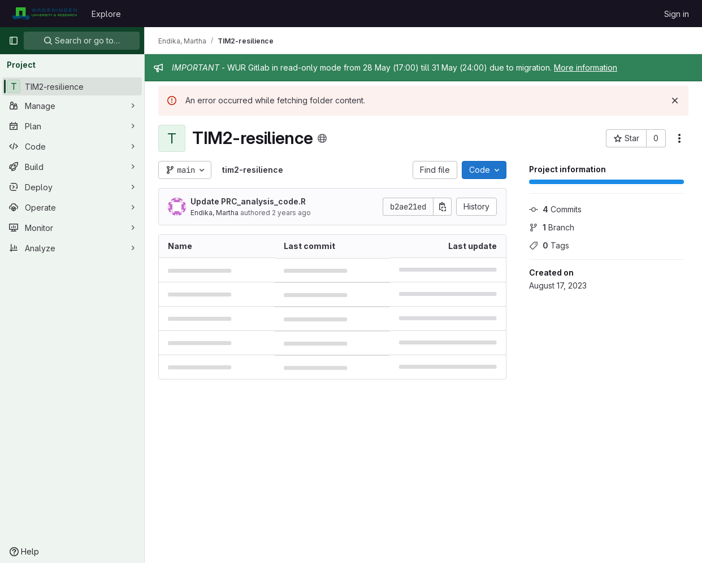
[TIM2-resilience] (72, 86)
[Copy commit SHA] (443, 207)
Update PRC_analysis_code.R (248, 201)
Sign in (676, 14)
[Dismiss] (675, 100)
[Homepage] (44, 14)
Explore (106, 14)
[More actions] (679, 138)
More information (585, 67)
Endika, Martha (214, 212)
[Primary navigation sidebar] (14, 41)
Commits (555, 209)
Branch (551, 227)
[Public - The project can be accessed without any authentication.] (322, 138)
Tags (549, 245)
